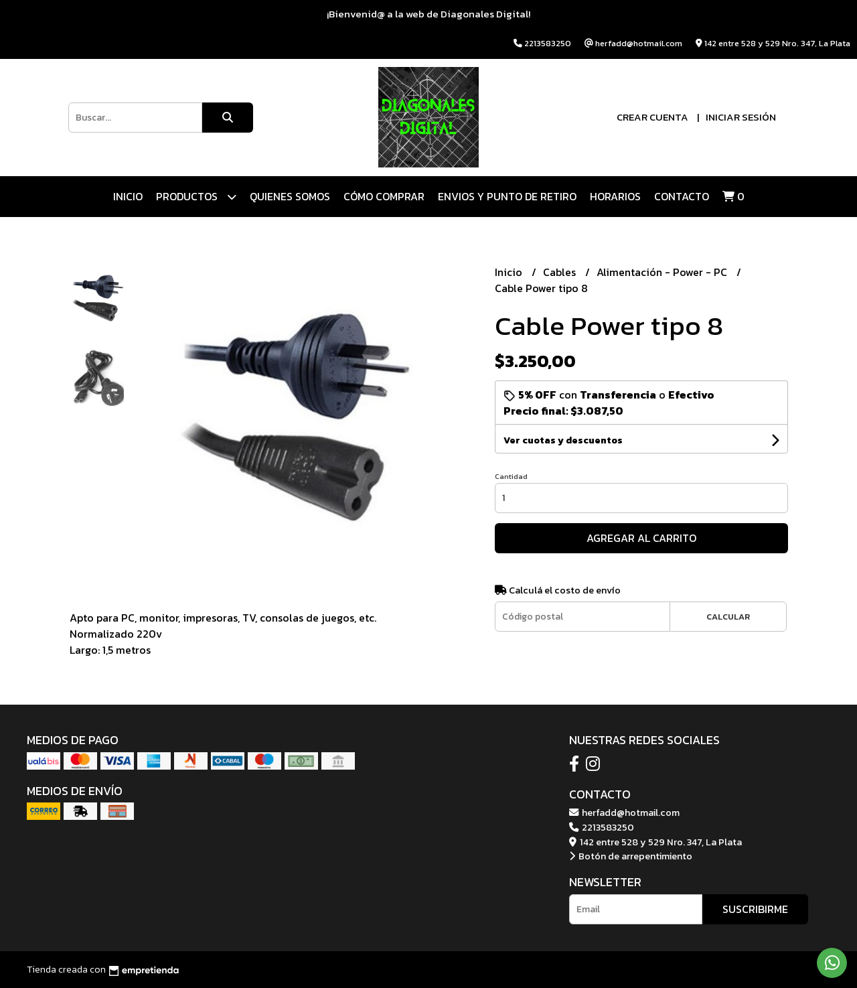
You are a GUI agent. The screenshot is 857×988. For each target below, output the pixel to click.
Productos (196, 196)
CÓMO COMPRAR (383, 196)
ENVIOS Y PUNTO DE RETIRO (507, 196)
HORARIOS (615, 196)
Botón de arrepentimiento (630, 856)
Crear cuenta (652, 117)
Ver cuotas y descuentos (563, 440)
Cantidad (511, 476)
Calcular (728, 616)
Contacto (681, 196)
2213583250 (601, 827)
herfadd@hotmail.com (624, 812)
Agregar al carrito (641, 538)
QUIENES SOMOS (290, 196)
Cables (560, 272)
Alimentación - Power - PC (663, 272)
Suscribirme (755, 909)
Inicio (128, 196)
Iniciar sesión (741, 117)
